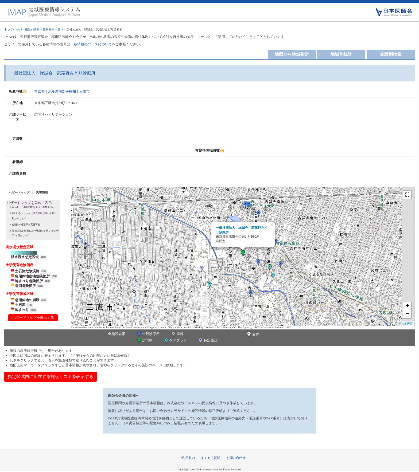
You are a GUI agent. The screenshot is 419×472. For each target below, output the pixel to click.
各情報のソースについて (93, 44)
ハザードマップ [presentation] (19, 192)
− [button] (407, 314)
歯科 (176, 334)
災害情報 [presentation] (42, 192)
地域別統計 (341, 54)
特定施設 (207, 341)
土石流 (20, 305)
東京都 (39, 91)
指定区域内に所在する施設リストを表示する (50, 376)
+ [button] (407, 306)
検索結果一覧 (51, 29)
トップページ (13, 29)
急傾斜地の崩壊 (27, 300)
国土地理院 (405, 323)
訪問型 (144, 341)
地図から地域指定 (292, 54)
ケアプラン (175, 341)
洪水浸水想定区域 (25, 257)
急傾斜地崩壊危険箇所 (32, 276)
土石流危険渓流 (27, 271)
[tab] (19, 192)
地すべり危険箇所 (29, 281)
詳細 (43, 257)
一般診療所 (148, 334)
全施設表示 (116, 334)
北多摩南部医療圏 (62, 91)
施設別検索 (32, 29)
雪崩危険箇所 (25, 286)
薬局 (252, 335)
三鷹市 (84, 91)
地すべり (22, 310)
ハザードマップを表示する (33, 318)
